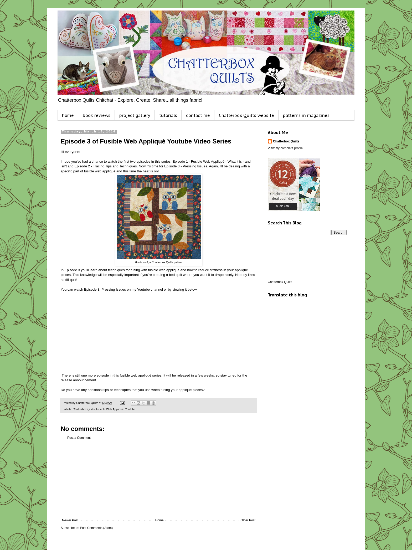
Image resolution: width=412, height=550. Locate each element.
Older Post (247, 520)
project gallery (134, 115)
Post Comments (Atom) (96, 528)
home (68, 115)
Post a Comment (79, 438)
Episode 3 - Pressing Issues (185, 166)
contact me (198, 115)
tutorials (168, 115)
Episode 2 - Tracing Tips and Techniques (105, 166)
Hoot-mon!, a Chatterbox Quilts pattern (158, 262)
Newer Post (70, 520)
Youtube (130, 409)
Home (159, 520)
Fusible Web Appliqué (109, 409)
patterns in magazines (306, 115)
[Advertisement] (158, 479)
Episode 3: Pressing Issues (105, 289)
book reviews (96, 115)
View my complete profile (285, 148)
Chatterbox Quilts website (246, 115)
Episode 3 (72, 270)
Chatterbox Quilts (84, 409)
